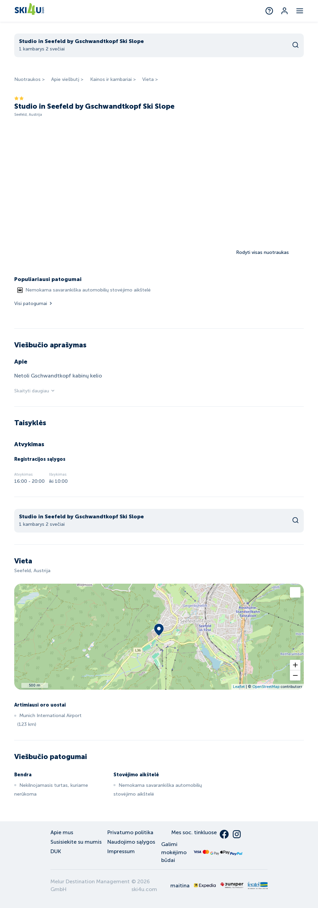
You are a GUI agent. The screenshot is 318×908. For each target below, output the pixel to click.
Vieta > (150, 79)
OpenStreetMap (265, 687)
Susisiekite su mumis (76, 842)
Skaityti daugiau (34, 390)
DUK (55, 851)
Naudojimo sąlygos (131, 842)
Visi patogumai (33, 303)
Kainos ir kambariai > (113, 79)
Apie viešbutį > (67, 79)
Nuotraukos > (29, 79)
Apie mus (61, 832)
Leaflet (239, 687)
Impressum (121, 851)
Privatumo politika (130, 832)
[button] (295, 665)
